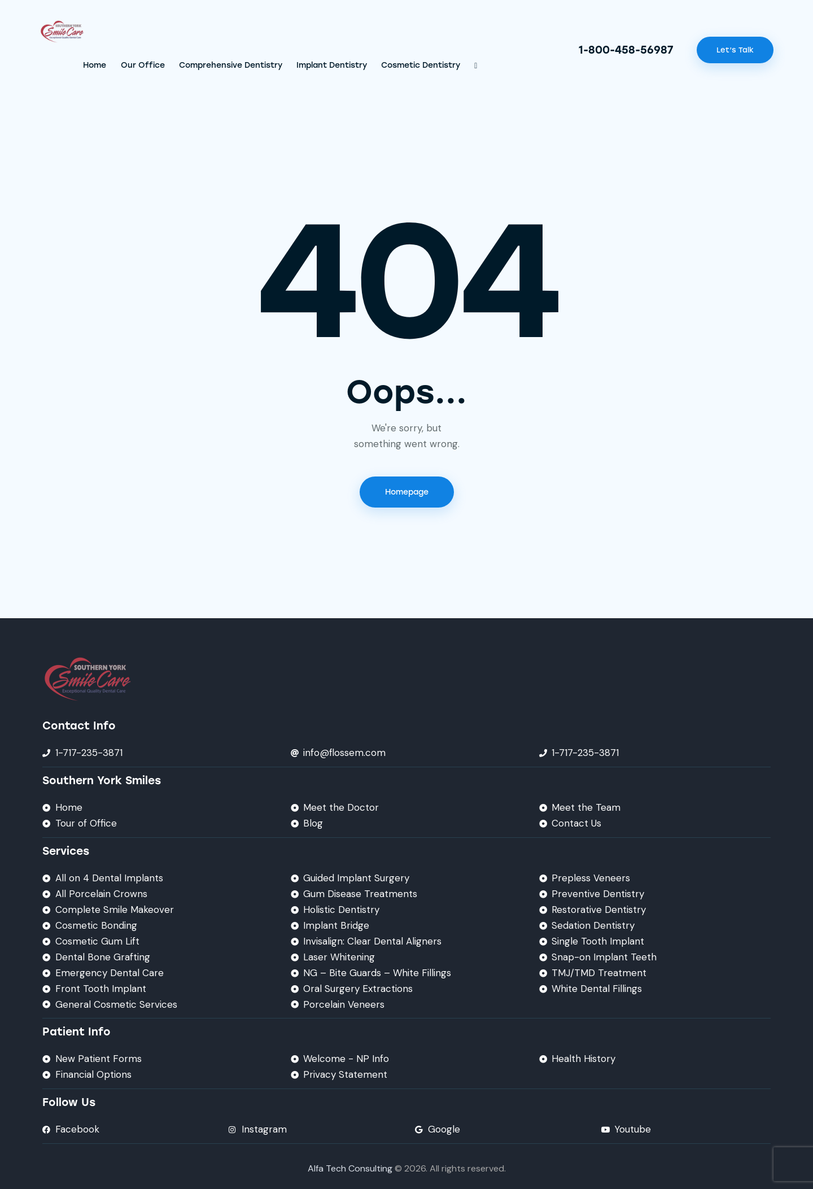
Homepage (407, 492)
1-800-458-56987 (626, 50)
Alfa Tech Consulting (350, 1168)
